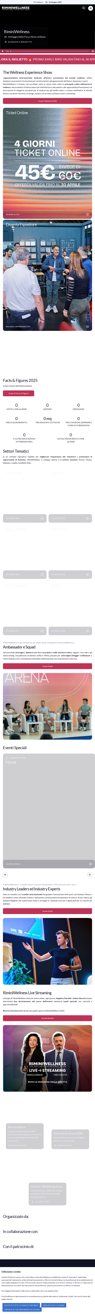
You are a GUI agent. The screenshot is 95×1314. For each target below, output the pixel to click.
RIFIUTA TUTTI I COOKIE (53, 1305)
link (56, 1291)
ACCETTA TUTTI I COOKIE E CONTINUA (21, 1305)
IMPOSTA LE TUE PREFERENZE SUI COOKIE (22, 1309)
